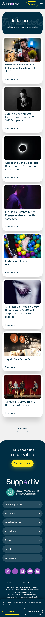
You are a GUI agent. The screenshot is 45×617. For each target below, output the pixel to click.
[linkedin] (37, 571)
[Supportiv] (10, 4)
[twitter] (8, 571)
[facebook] (15, 571)
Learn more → (7, 604)
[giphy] (23, 571)
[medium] (30, 571)
